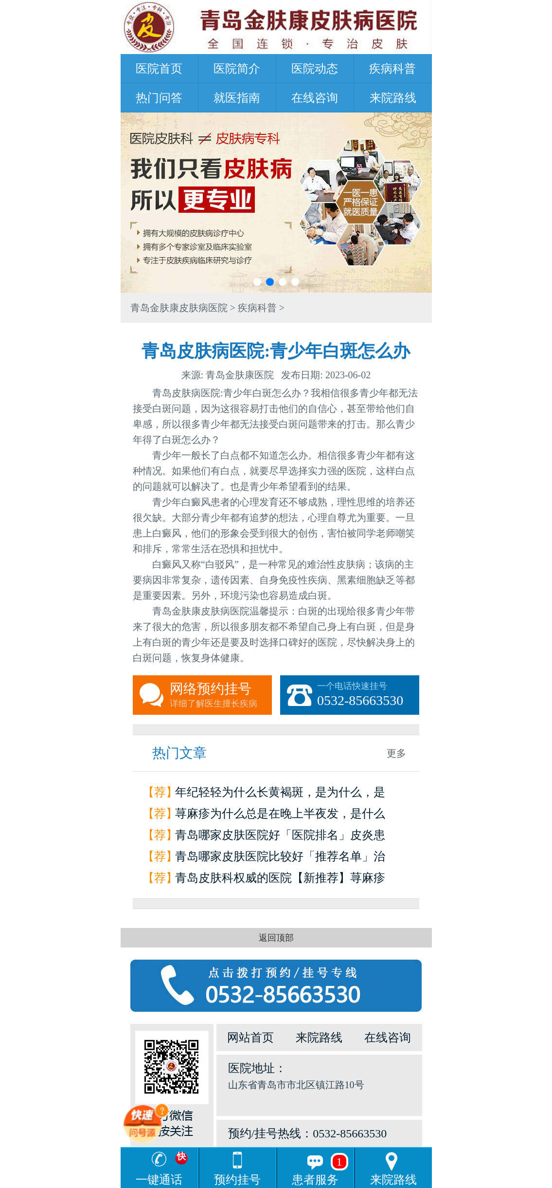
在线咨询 (314, 98)
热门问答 (159, 98)
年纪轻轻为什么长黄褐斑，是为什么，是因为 (280, 794)
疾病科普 (392, 68)
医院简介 (237, 68)
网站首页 (250, 1037)
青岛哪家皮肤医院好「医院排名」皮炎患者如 (280, 837)
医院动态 (314, 68)
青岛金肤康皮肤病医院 (179, 307)
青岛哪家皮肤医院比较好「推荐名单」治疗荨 (280, 858)
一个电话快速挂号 (368, 695)
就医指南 (237, 98)
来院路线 (393, 98)
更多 (396, 753)
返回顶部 (276, 938)
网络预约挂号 (221, 695)
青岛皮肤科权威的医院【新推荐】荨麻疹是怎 (280, 880)
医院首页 (159, 68)
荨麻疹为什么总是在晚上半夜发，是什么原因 (280, 815)
